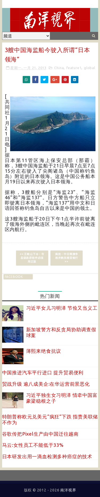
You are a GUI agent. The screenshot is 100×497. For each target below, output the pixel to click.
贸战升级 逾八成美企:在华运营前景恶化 (46, 383)
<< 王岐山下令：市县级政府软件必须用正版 (32, 258)
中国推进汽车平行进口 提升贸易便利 (43, 372)
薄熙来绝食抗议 (43, 351)
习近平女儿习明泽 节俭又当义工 (62, 308)
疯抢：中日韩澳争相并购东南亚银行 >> (66, 258)
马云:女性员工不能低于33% (33, 445)
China (59, 68)
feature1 (73, 68)
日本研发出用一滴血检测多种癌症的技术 (47, 456)
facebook (14, 276)
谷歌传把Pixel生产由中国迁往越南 (40, 433)
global (89, 68)
